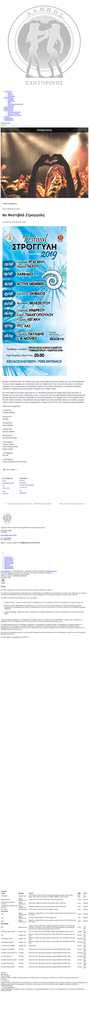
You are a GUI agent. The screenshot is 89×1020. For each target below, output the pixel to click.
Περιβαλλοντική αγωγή (14, 115)
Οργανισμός (11, 96)
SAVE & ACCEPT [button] (6, 990)
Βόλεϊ (9, 102)
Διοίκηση (10, 94)
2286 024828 (7, 538)
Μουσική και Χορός (13, 113)
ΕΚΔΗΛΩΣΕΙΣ (8, 118)
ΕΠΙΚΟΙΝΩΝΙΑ (9, 120)
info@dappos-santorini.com (9, 535)
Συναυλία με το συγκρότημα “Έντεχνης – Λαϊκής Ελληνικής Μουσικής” (30, 503)
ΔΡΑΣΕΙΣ (7, 117)
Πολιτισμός (5, 493)
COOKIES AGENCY (51, 571)
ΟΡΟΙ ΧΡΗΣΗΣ (5, 571)
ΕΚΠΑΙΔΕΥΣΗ (8, 110)
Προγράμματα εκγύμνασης (15, 104)
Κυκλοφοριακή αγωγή (14, 112)
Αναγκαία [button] (3, 972)
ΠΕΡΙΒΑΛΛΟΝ (8, 109)
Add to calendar (10, 469)
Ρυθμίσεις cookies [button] (6, 576)
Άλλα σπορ (11, 105)
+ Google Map (23, 487)
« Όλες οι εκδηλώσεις (9, 203)
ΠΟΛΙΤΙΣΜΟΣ (8, 107)
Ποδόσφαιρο (11, 101)
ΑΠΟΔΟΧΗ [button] (15, 576)
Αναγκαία (5, 974)
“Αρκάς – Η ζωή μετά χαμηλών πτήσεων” (72, 503)
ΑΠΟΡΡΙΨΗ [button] (22, 576)
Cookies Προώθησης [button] (7, 985)
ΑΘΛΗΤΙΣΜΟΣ (8, 97)
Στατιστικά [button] (4, 979)
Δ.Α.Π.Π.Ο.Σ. (8, 91)
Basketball (11, 99)
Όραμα (10, 93)
